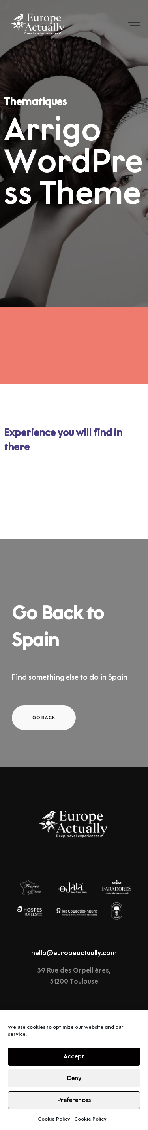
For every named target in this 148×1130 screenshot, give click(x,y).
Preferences (74, 1100)
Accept (74, 1057)
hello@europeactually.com (74, 953)
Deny (74, 1078)
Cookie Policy (54, 1119)
